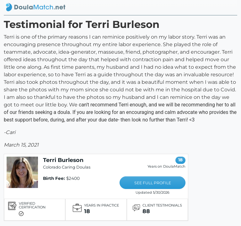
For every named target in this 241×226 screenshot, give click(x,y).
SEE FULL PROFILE (152, 182)
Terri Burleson (63, 160)
